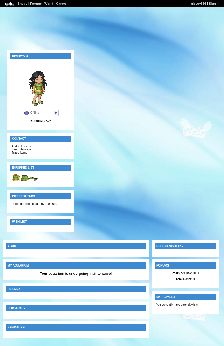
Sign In (214, 3)
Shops (22, 3)
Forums (36, 3)
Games (61, 3)
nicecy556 (198, 3)
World (48, 3)
